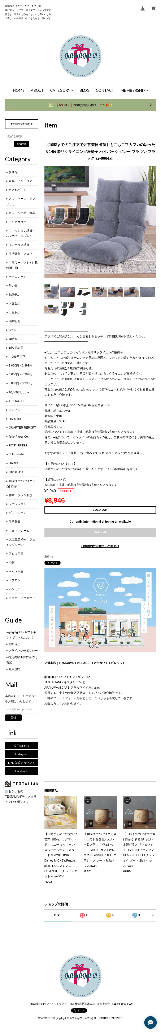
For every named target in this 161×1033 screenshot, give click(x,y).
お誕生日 (15, 303)
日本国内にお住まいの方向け (100, 546)
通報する (49, 556)
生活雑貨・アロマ (20, 253)
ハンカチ (15, 589)
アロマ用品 (16, 553)
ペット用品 (16, 571)
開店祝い (15, 339)
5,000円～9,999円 (20, 383)
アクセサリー (17, 221)
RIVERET (15, 418)
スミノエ (15, 410)
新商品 (13, 172)
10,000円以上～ (19, 392)
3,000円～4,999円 (20, 374)
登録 (13, 717)
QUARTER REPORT (22, 427)
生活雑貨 (15, 521)
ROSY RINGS (18, 445)
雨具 (12, 562)
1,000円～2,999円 (20, 365)
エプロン (15, 580)
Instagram (21, 754)
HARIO (13, 463)
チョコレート (17, 276)
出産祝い (15, 312)
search (21, 144)
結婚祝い (15, 294)
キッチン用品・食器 (22, 213)
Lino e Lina (16, 472)
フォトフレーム (19, 530)
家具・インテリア (20, 181)
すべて (57, 915)
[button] (61, 90)
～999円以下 (17, 356)
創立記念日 (16, 347)
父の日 (13, 330)
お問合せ (14, 644)
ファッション (17, 504)
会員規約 (14, 669)
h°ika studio (16, 454)
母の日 (13, 285)
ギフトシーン (17, 512)
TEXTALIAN (17, 401)
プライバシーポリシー (23, 650)
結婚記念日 (16, 321)
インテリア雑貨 (19, 244)
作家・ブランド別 (20, 495)
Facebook (21, 771)
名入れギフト (17, 189)
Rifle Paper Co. (19, 436)
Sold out (100, 532)
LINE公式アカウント (21, 762)
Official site (21, 745)
